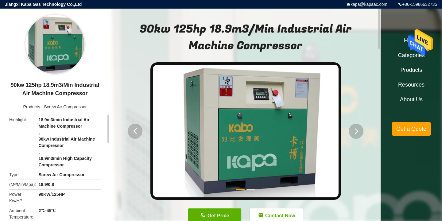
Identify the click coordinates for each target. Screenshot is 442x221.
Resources (411, 85)
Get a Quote (411, 129)
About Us (411, 99)
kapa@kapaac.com (369, 4)
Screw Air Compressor (65, 106)
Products (31, 106)
